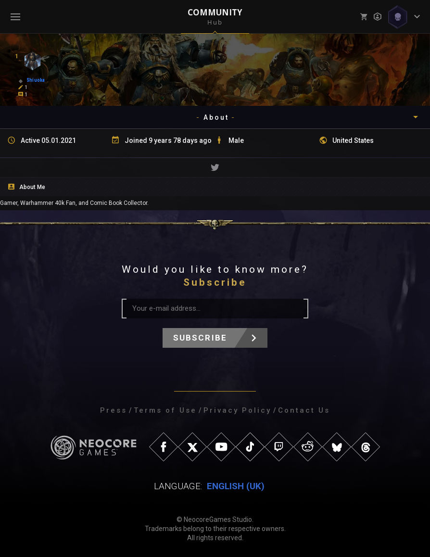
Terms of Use (165, 410)
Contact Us (304, 410)
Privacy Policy (237, 410)
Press (113, 410)
